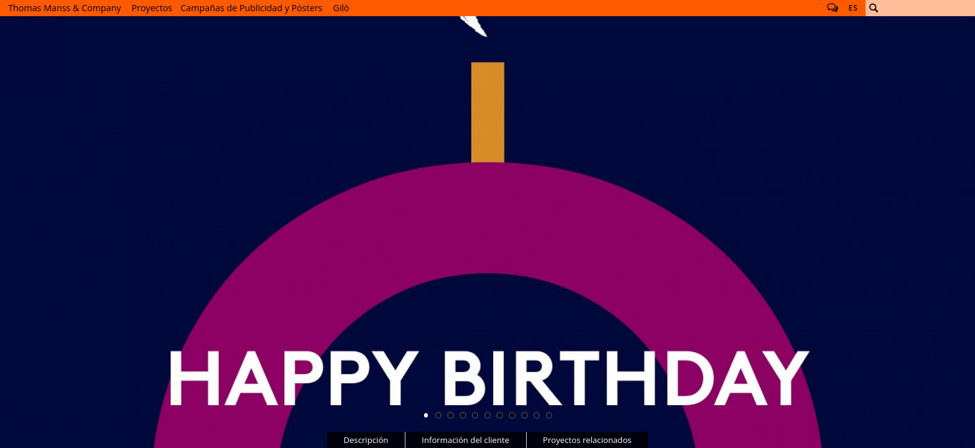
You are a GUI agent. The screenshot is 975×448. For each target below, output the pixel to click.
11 (549, 415)
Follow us (833, 8)
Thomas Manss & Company (64, 8)
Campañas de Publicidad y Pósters (251, 8)
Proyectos (152, 8)
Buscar (874, 8)
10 (536, 415)
